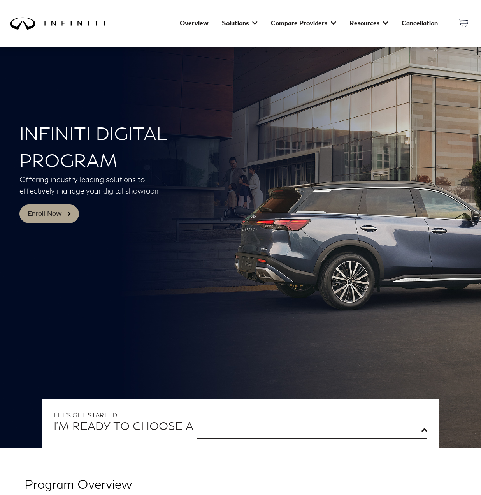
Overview (194, 23)
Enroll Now (49, 213)
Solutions (240, 23)
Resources (368, 23)
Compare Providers (303, 23)
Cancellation (420, 23)
